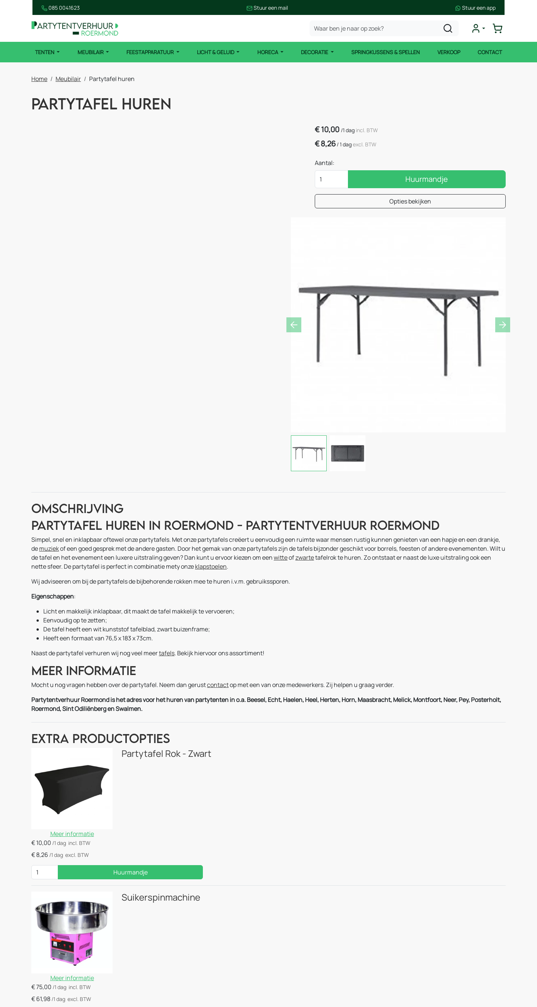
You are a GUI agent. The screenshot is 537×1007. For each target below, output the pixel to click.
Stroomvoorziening (178, 952)
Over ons (285, 907)
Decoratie (315, 52)
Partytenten (48, 892)
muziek (49, 448)
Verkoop (449, 52)
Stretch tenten (51, 922)
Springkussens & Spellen (386, 52)
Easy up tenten (51, 907)
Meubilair (90, 52)
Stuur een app (485, 7)
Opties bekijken (429, 202)
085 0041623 (50, 7)
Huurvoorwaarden (298, 937)
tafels (167, 552)
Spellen (162, 937)
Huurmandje (446, 180)
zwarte (304, 457)
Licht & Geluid (216, 52)
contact (218, 585)
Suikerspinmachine (151, 747)
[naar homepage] (76, 28)
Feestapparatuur (150, 52)
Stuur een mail (267, 7)
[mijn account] (478, 28)
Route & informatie (298, 892)
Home (39, 78)
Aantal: (363, 163)
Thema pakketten (176, 967)
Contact (490, 52)
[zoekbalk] (384, 28)
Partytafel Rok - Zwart (157, 654)
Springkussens (172, 922)
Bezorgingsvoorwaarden (306, 952)
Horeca (268, 52)
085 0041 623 (439, 907)
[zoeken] (449, 28)
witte (281, 457)
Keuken (162, 877)
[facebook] (401, 976)
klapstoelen (211, 466)
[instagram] (425, 976)
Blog (279, 922)
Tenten (44, 52)
